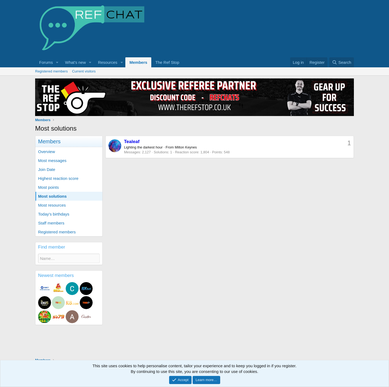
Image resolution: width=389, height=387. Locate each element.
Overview (46, 151)
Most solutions (52, 196)
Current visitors (84, 71)
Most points (48, 187)
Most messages (52, 160)
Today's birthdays (53, 214)
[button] (57, 62)
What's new (75, 62)
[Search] (341, 62)
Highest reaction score (58, 178)
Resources (108, 62)
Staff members (51, 223)
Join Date (46, 169)
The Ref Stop (167, 62)
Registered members (51, 71)
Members (138, 62)
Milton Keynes (186, 147)
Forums (46, 62)
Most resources (52, 205)
